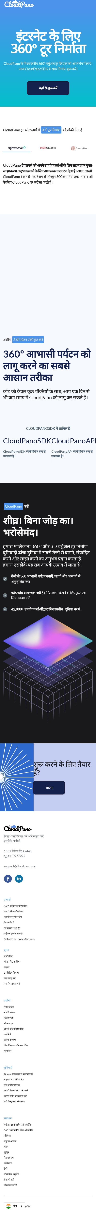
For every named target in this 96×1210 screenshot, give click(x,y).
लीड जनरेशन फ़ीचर (12, 1085)
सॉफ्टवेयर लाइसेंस (11, 1174)
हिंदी (11, 1206)
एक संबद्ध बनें (10, 978)
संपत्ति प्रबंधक (9, 1012)
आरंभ (49, 787)
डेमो (5, 1168)
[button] (85, 4)
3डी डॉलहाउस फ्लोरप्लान (14, 1101)
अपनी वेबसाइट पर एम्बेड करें (16, 1090)
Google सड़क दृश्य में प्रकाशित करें (18, 1074)
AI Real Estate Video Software (19, 938)
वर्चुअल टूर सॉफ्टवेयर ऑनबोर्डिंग (17, 1124)
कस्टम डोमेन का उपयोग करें (15, 1096)
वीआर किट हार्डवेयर (12, 961)
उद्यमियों (7, 1034)
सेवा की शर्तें (9, 1179)
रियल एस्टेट (9, 1006)
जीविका (7, 1135)
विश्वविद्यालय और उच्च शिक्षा (16, 1045)
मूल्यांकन (7, 1050)
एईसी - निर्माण (10, 1039)
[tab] (16, 147)
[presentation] (48, 282)
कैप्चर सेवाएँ (9, 922)
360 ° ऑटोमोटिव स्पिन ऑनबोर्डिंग (18, 1130)
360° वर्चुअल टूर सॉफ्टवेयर (15, 905)
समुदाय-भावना (10, 1141)
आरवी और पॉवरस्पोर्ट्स (14, 1028)
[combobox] (14, 1206)
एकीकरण (8, 1163)
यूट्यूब (6, 1152)
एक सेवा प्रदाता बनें (12, 983)
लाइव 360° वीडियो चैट (14, 1079)
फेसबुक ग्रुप (9, 1157)
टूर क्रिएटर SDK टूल (12, 927)
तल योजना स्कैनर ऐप (13, 916)
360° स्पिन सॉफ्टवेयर (13, 911)
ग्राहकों (6, 967)
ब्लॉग (6, 1146)
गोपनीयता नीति (10, 1185)
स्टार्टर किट (8, 956)
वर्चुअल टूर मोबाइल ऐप (13, 933)
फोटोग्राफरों (8, 1017)
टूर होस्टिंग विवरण (11, 972)
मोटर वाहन (8, 1023)
